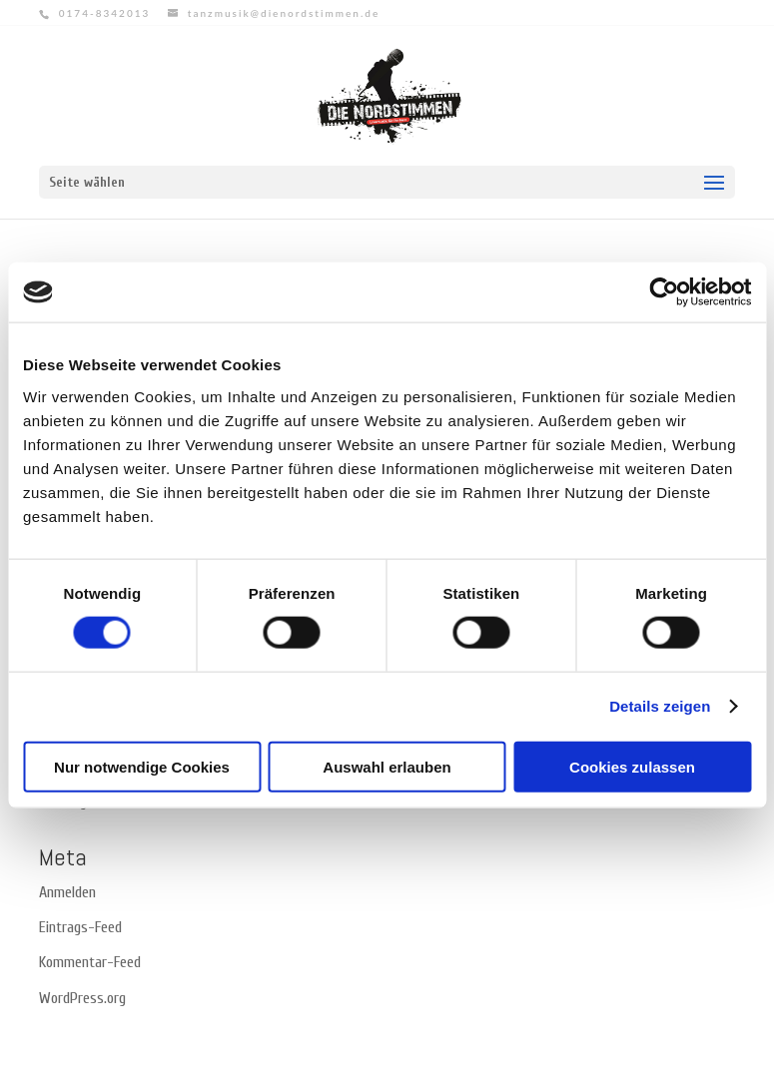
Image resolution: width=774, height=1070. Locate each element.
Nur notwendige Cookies (142, 766)
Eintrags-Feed (80, 927)
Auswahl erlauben (386, 766)
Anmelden (67, 892)
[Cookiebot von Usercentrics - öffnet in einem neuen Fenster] (663, 292)
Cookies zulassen (632, 766)
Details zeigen (659, 706)
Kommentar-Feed (90, 962)
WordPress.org (82, 998)
